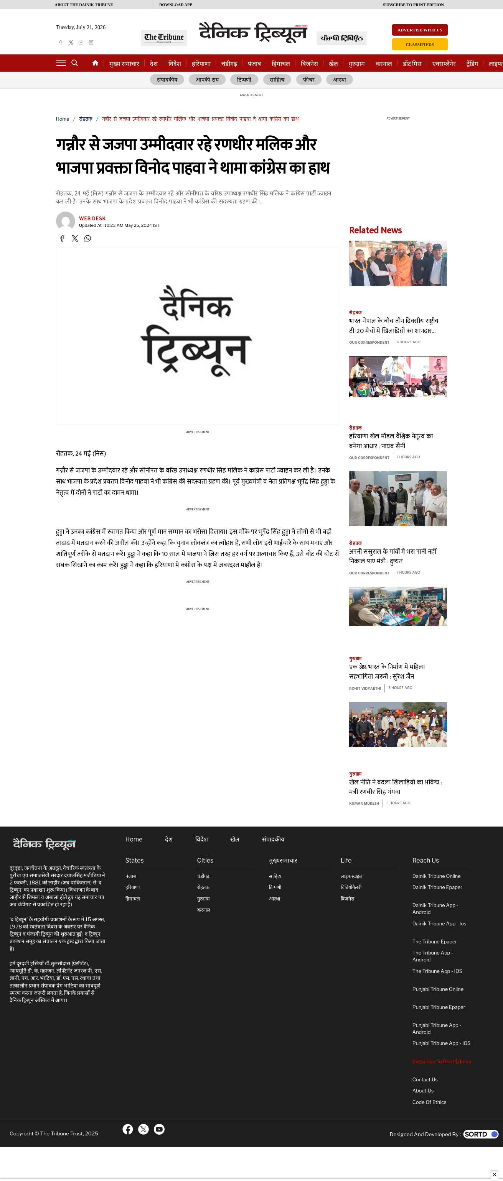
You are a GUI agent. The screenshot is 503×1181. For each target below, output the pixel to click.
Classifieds (420, 44)
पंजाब (254, 63)
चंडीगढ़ (229, 63)
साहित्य (277, 80)
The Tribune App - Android (432, 956)
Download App (175, 5)
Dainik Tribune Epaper (437, 888)
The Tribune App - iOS (437, 971)
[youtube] (81, 42)
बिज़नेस (309, 63)
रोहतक (85, 120)
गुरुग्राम (357, 63)
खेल (333, 63)
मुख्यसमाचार (283, 861)
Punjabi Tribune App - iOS (441, 1043)
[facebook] (60, 42)
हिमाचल (281, 63)
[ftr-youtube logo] (159, 1129)
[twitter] (71, 42)
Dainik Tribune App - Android (435, 909)
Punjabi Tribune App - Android (436, 1029)
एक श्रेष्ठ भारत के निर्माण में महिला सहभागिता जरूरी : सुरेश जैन (387, 672)
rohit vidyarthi (365, 689)
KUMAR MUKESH (364, 804)
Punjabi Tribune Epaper (438, 1007)
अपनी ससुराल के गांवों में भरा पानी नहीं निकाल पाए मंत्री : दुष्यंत (393, 557)
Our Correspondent (369, 343)
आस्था (339, 80)
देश (154, 63)
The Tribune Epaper (434, 942)
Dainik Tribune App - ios (439, 924)
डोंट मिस (412, 63)
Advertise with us (419, 30)
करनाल (384, 63)
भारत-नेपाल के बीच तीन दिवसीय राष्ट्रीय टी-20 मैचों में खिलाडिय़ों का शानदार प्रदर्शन (394, 326)
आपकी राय (208, 80)
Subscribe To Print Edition (441, 1062)
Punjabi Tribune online (437, 989)
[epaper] (91, 42)
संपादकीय (167, 80)
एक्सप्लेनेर (444, 63)
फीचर (309, 80)
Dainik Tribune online (436, 876)
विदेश (174, 63)
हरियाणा (201, 63)
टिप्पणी (245, 80)
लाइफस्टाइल (352, 876)
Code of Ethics (429, 1102)
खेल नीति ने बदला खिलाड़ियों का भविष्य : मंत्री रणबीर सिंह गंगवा (395, 787)
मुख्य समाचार (124, 63)
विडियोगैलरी (351, 888)
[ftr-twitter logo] (143, 1129)
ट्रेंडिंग (472, 63)
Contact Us (425, 1080)
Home (62, 120)
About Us (423, 1091)
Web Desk (92, 219)
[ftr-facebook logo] (127, 1129)
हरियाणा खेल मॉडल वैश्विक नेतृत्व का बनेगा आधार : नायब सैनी (391, 442)
